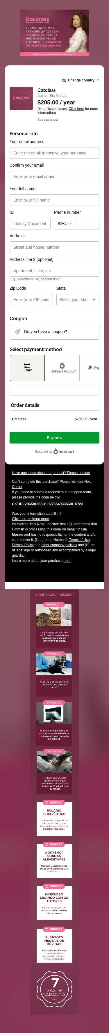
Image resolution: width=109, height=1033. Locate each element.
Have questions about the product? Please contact (51, 473)
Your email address (27, 141)
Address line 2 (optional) (31, 259)
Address (17, 236)
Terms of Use (79, 540)
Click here (76, 109)
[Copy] (47, 503)
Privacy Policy (23, 545)
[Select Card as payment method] (27, 368)
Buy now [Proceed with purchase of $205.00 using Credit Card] (54, 437)
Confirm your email (27, 165)
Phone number (67, 212)
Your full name (22, 188)
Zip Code (18, 288)
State (61, 288)
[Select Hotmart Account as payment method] (62, 368)
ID (12, 212)
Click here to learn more (30, 519)
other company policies (59, 545)
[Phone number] (86, 223)
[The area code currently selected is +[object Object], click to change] (63, 223)
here (66, 561)
